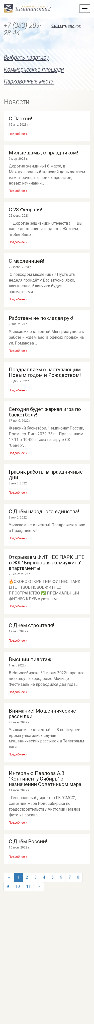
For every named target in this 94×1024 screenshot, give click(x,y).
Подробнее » (18, 134)
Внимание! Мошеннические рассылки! (42, 713)
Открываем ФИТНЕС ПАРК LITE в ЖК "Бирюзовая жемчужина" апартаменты (46, 562)
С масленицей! (26, 261)
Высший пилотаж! (31, 659)
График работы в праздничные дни (46, 474)
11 (28, 886)
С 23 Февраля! (25, 209)
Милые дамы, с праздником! (43, 152)
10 (17, 886)
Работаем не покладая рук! (41, 318)
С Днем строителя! (31, 625)
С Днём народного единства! (44, 511)
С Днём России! (28, 841)
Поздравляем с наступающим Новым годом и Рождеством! (45, 372)
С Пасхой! (20, 118)
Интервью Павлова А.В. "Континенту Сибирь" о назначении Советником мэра (45, 779)
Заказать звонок (66, 26)
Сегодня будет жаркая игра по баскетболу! (45, 411)
